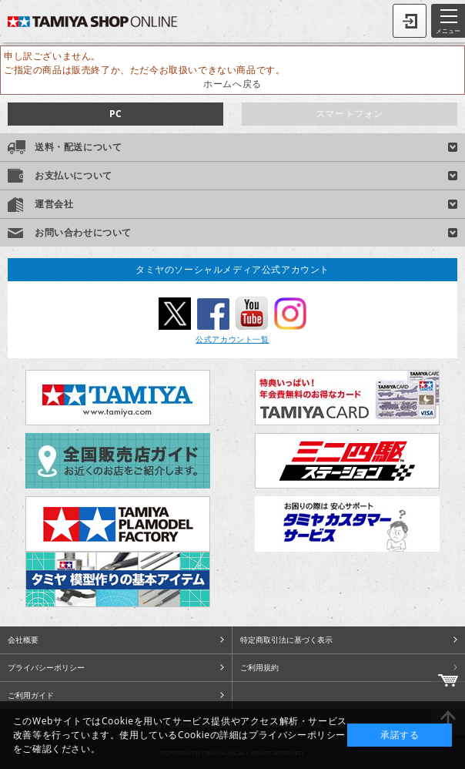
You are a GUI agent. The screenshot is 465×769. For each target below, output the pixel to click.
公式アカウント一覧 (232, 339)
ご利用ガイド (31, 695)
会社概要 (23, 639)
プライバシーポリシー (46, 667)
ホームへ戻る (232, 83)
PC (115, 113)
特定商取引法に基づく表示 (286, 639)
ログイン (409, 21)
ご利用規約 (259, 667)
